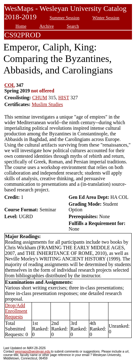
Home (20, 26)
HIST (63, 97)
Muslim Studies (47, 104)
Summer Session (64, 17)
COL (9, 85)
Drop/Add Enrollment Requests (16, 311)
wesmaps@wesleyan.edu (33, 351)
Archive (46, 26)
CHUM (39, 97)
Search (73, 26)
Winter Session (105, 17)
